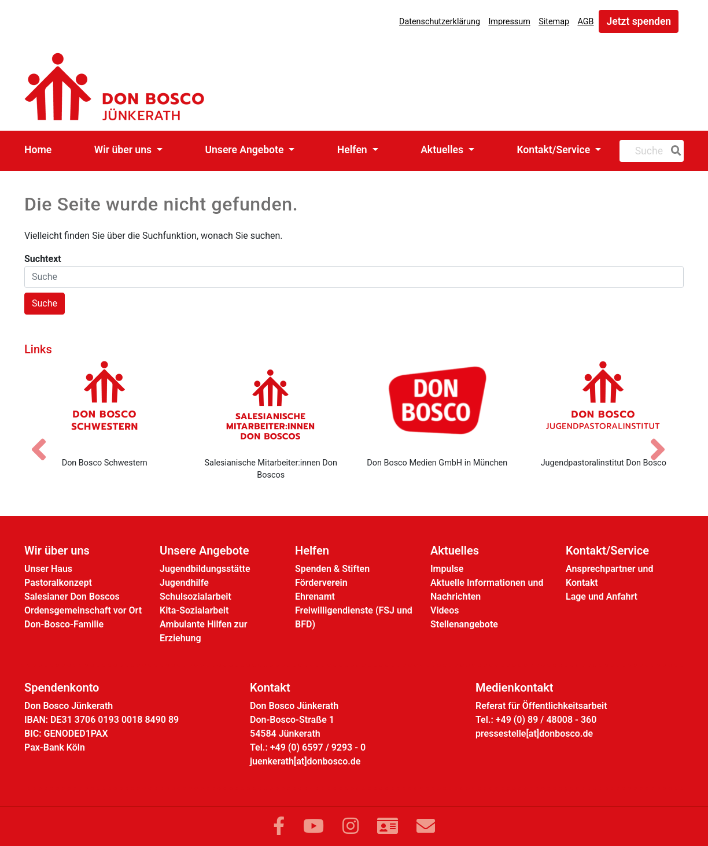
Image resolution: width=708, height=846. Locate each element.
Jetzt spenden (638, 21)
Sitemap (554, 22)
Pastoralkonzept (58, 582)
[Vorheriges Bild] (44, 439)
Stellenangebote (464, 624)
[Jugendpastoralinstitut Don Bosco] (603, 404)
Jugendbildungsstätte (205, 568)
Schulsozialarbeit (195, 596)
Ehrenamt (315, 596)
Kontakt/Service (554, 150)
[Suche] (674, 151)
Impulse (446, 568)
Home (37, 150)
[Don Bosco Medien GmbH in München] (437, 404)
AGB (586, 22)
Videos (444, 610)
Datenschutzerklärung (439, 22)
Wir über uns (124, 150)
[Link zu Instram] (350, 826)
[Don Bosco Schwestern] (104, 404)
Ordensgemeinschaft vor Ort (83, 610)
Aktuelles (443, 150)
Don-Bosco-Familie (64, 624)
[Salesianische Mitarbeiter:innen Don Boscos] (271, 404)
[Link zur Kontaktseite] (387, 826)
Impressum (509, 22)
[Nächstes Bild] (663, 439)
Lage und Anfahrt (601, 596)
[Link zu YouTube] (313, 826)
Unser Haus (48, 568)
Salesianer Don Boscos (72, 596)
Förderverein (321, 582)
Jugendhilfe (184, 582)
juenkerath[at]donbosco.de (305, 761)
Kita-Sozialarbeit (194, 610)
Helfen (353, 150)
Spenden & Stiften (332, 568)
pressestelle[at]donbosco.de (534, 733)
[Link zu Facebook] (279, 826)
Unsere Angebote (245, 150)
